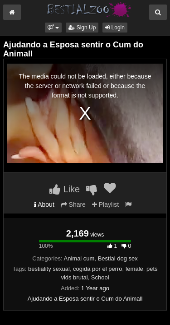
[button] (53, 27)
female (134, 268)
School (100, 277)
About (44, 204)
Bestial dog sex (118, 258)
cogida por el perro (97, 268)
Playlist (105, 204)
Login (115, 27)
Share (73, 204)
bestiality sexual (49, 268)
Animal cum (79, 258)
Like (64, 189)
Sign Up (82, 27)
